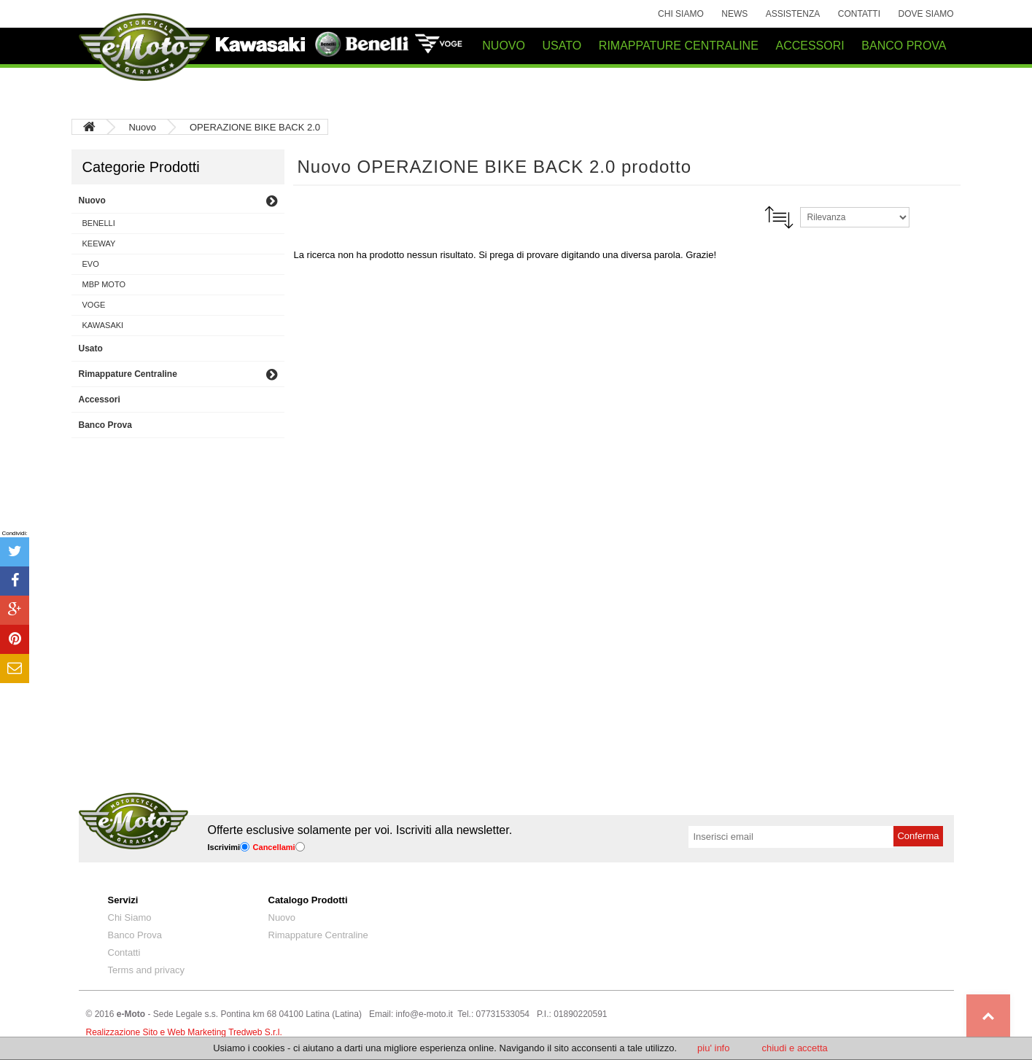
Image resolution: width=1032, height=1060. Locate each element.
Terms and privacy (146, 969)
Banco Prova (135, 935)
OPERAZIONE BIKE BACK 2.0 (255, 127)
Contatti (859, 14)
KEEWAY (99, 243)
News (734, 14)
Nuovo (143, 127)
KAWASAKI (103, 325)
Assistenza (793, 14)
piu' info (713, 1048)
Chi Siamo (681, 14)
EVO (90, 264)
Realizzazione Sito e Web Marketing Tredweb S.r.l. (184, 1032)
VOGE (94, 304)
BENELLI (98, 223)
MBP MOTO (104, 284)
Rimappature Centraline (318, 935)
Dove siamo (925, 14)
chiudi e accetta (794, 1048)
